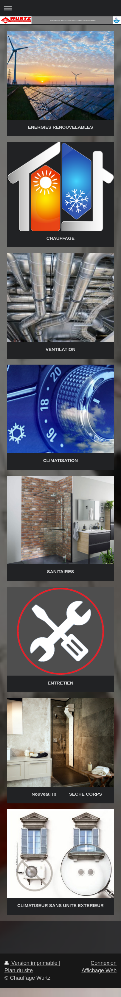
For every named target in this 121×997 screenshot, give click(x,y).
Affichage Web (99, 970)
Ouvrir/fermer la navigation (60, 7)
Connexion (104, 963)
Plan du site (18, 970)
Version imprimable (31, 963)
